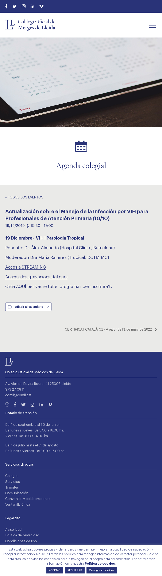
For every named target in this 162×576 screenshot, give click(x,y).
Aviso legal (13, 529)
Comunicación (16, 493)
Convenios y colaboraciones (27, 499)
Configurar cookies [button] (101, 570)
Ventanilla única (17, 504)
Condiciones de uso (21, 541)
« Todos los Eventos (24, 197)
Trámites (12, 487)
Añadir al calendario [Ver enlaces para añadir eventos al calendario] (29, 306)
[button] (152, 25)
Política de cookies (100, 563)
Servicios (12, 482)
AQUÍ (21, 287)
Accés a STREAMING (25, 267)
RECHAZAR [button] (75, 570)
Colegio (11, 476)
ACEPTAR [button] (55, 570)
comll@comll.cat (18, 395)
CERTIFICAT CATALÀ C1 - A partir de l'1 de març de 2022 (109, 329)
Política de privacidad (22, 535)
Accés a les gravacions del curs (36, 277)
